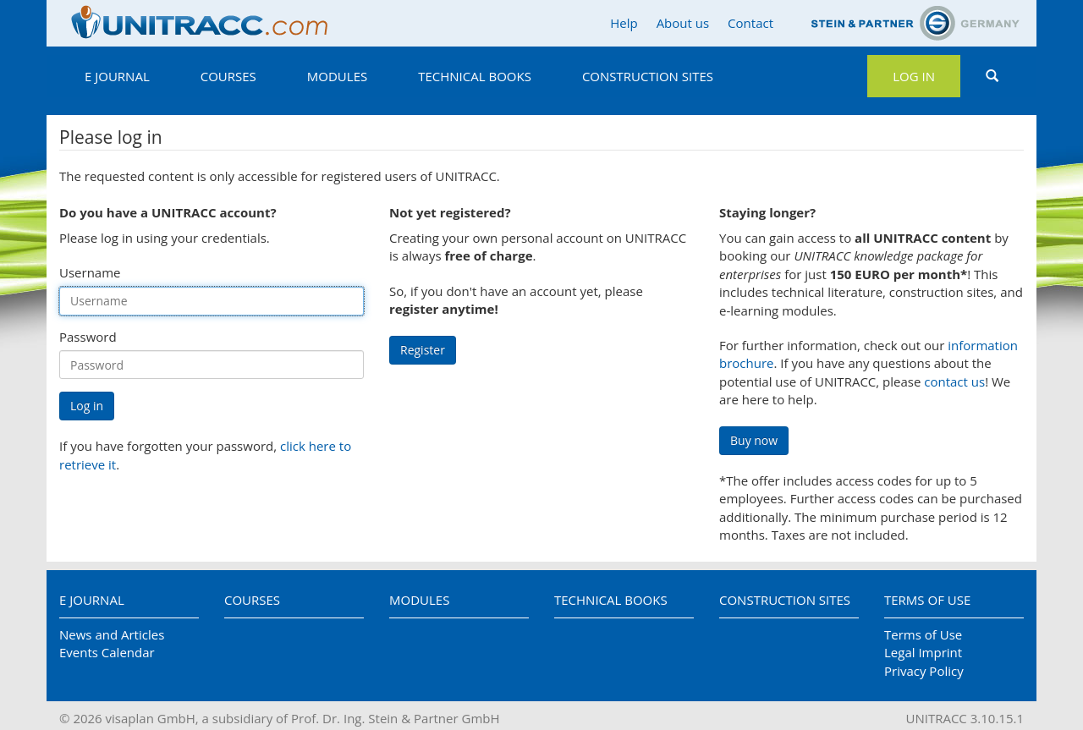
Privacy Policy (924, 670)
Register (422, 350)
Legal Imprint (923, 652)
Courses (228, 76)
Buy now (754, 440)
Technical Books (474, 76)
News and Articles (111, 634)
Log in (914, 76)
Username (89, 272)
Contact (750, 22)
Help (623, 22)
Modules (337, 76)
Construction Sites (647, 76)
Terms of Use (927, 599)
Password (88, 336)
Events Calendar (107, 652)
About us (683, 22)
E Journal (117, 76)
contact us (954, 381)
